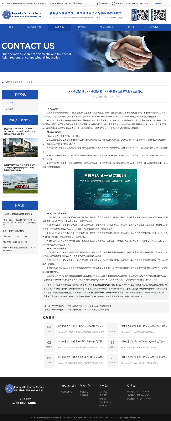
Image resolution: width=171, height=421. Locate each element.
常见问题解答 (107, 27)
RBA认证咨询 (34, 27)
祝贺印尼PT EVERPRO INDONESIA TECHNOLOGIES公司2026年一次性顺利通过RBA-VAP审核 (20, 131)
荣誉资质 (103, 405)
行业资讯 (28, 82)
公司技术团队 (105, 402)
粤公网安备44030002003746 (106, 417)
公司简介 (103, 392)
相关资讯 (48, 317)
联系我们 (154, 27)
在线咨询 (105, 3)
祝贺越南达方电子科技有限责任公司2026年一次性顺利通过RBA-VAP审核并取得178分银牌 (19, 168)
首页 (11, 27)
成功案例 (82, 27)
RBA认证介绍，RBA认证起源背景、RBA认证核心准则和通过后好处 (81, 306)
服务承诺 (103, 395)
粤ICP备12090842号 (83, 417)
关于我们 (132, 27)
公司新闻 (9, 109)
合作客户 (103, 399)
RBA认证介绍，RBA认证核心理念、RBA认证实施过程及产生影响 (80, 309)
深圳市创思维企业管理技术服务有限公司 (55, 417)
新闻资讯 (59, 27)
